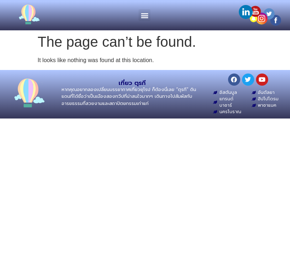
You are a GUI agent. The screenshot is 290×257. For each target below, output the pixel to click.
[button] (144, 15)
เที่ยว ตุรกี (132, 82)
